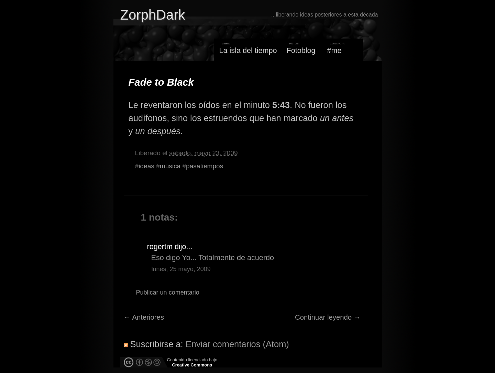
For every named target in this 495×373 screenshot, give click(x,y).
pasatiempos (204, 166)
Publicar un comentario (167, 292)
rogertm (160, 246)
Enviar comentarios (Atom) (237, 344)
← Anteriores (144, 317)
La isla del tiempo (248, 50)
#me (334, 50)
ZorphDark (152, 14)
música (170, 166)
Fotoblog (301, 50)
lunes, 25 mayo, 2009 (181, 269)
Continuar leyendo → (328, 317)
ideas (146, 166)
